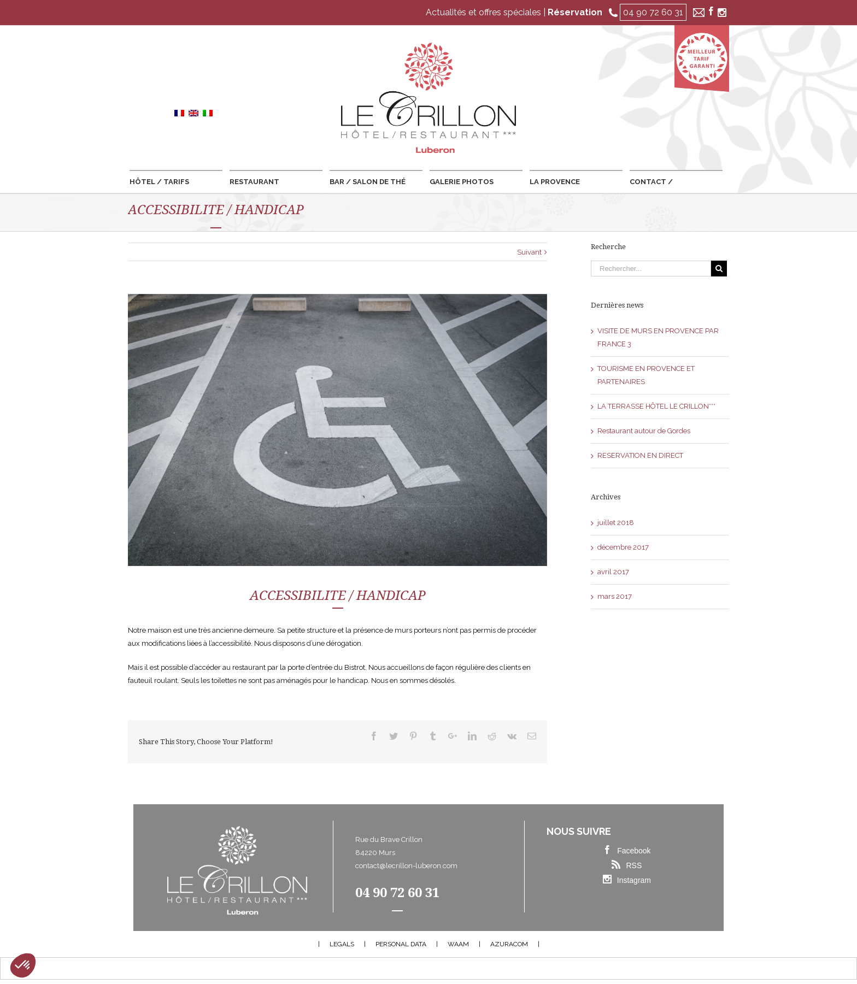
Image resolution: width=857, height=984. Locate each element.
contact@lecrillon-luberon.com (406, 866)
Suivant (529, 252)
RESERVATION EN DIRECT (640, 455)
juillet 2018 (615, 522)
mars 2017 (614, 596)
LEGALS (342, 944)
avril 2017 (613, 572)
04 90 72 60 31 (653, 12)
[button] (23, 965)
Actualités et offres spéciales (483, 12)
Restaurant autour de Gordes (643, 431)
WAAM (458, 944)
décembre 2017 (623, 547)
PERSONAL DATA (400, 944)
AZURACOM (509, 944)
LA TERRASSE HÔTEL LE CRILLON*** (656, 406)
